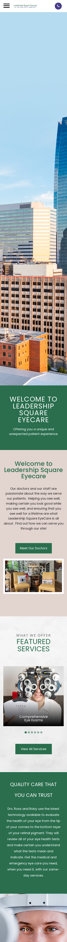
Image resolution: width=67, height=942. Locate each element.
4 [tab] (35, 732)
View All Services (33, 749)
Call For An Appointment (22, 885)
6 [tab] (41, 732)
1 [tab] (26, 732)
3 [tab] (32, 732)
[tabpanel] (33, 696)
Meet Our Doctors (33, 548)
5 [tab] (38, 732)
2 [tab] (29, 732)
